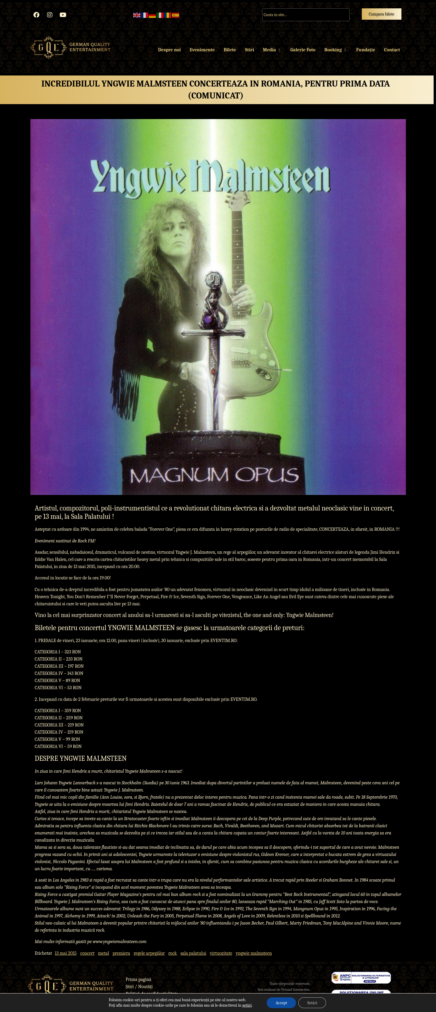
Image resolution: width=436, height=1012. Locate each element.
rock (172, 953)
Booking (335, 50)
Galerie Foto (302, 50)
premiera (121, 953)
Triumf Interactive (295, 989)
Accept (281, 1002)
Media (272, 50)
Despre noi (169, 50)
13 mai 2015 (66, 953)
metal (103, 953)
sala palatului (193, 953)
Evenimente (202, 50)
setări (247, 1005)
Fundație (365, 50)
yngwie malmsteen (254, 953)
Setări (312, 1002)
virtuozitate (221, 953)
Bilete (230, 50)
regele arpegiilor (149, 953)
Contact (392, 50)
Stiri (249, 50)
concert (87, 953)
